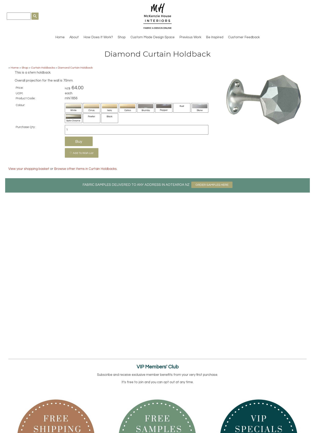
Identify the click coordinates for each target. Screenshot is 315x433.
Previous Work (190, 37)
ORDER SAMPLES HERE (211, 184)
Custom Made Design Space (152, 37)
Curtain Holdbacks (43, 67)
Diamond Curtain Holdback (75, 67)
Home (60, 37)
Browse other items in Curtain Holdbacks (85, 169)
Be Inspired (214, 37)
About (74, 37)
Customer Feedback (244, 37)
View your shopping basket (28, 169)
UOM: (19, 93)
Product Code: (25, 98)
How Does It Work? (98, 37)
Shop (122, 37)
